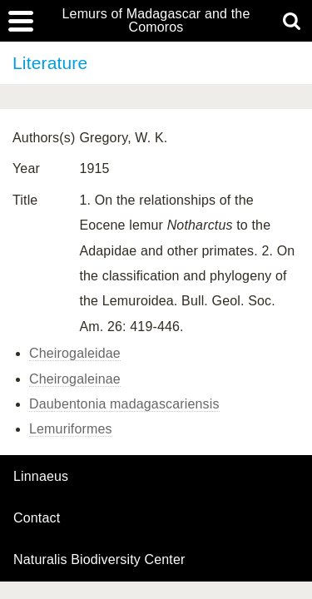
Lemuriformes (70, 429)
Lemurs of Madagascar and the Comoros (156, 20)
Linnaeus (40, 476)
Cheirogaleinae (75, 379)
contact (36, 518)
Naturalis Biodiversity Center (99, 560)
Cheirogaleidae (75, 353)
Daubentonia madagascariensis (124, 404)
